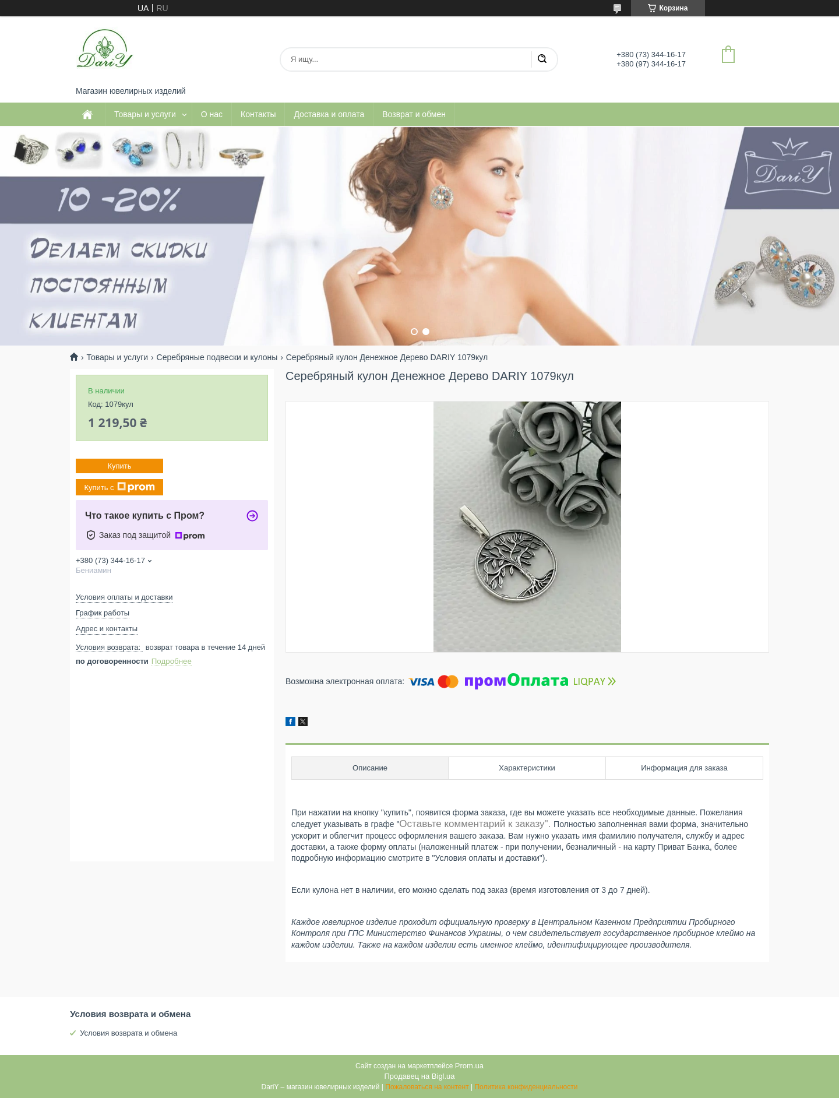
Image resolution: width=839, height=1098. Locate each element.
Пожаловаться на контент (426, 1087)
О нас (212, 114)
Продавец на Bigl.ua (419, 1076)
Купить (119, 466)
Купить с (119, 487)
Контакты (258, 114)
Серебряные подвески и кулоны (217, 357)
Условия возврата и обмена (128, 1033)
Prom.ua (469, 1065)
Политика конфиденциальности (525, 1087)
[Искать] (541, 59)
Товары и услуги (145, 114)
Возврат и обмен (414, 114)
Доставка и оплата (329, 114)
